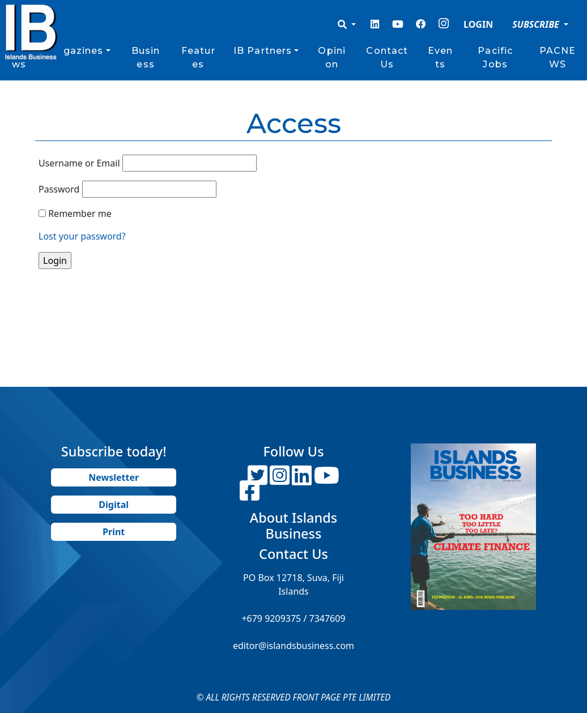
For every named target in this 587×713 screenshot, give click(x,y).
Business (145, 57)
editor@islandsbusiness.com (293, 645)
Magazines (75, 50)
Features (198, 57)
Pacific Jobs (495, 57)
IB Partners (262, 50)
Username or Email (79, 163)
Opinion (332, 57)
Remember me (80, 213)
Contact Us (387, 57)
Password (59, 189)
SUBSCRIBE (537, 24)
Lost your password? (82, 236)
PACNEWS (557, 57)
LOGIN (478, 24)
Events (440, 57)
